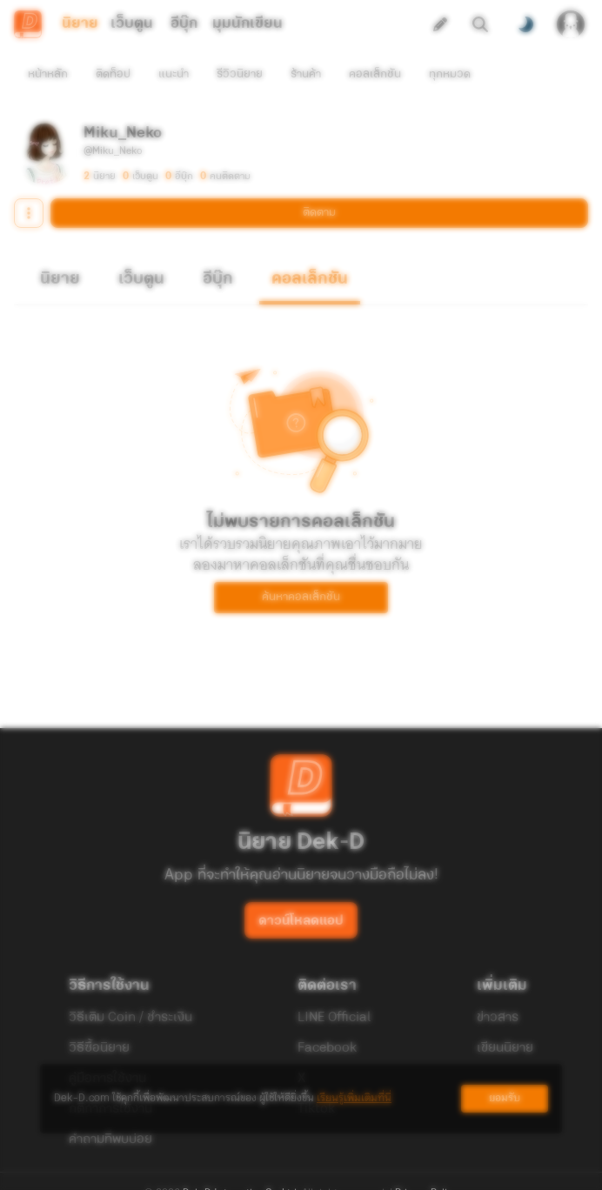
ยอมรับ (504, 1098)
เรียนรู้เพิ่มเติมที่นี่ (354, 1098)
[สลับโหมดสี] (525, 24)
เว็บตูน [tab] (131, 24)
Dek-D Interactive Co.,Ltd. (241, 1162)
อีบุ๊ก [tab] (184, 24)
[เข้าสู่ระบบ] (570, 24)
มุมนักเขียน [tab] (247, 24)
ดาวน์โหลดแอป (301, 890)
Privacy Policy (426, 1162)
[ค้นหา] (480, 24)
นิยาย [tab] (80, 24)
